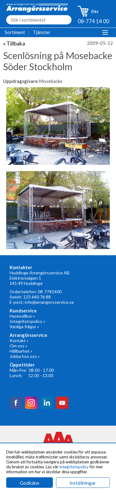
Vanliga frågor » (24, 326)
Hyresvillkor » (22, 316)
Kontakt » (19, 340)
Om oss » (18, 345)
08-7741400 (50, 291)
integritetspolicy (74, 466)
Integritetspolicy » (27, 321)
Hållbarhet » (21, 351)
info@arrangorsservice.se (49, 302)
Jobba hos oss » (25, 356)
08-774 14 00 (93, 21)
